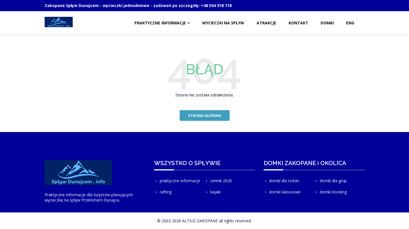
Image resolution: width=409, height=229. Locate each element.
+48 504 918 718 (216, 5)
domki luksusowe (282, 192)
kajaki (213, 192)
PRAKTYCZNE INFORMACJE (160, 23)
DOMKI (327, 23)
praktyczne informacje (177, 180)
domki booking (330, 192)
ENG (350, 23)
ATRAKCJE (266, 23)
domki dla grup (330, 180)
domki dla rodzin (281, 180)
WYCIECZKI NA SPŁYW (223, 23)
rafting (163, 192)
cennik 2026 (218, 180)
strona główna (204, 115)
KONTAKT (298, 23)
